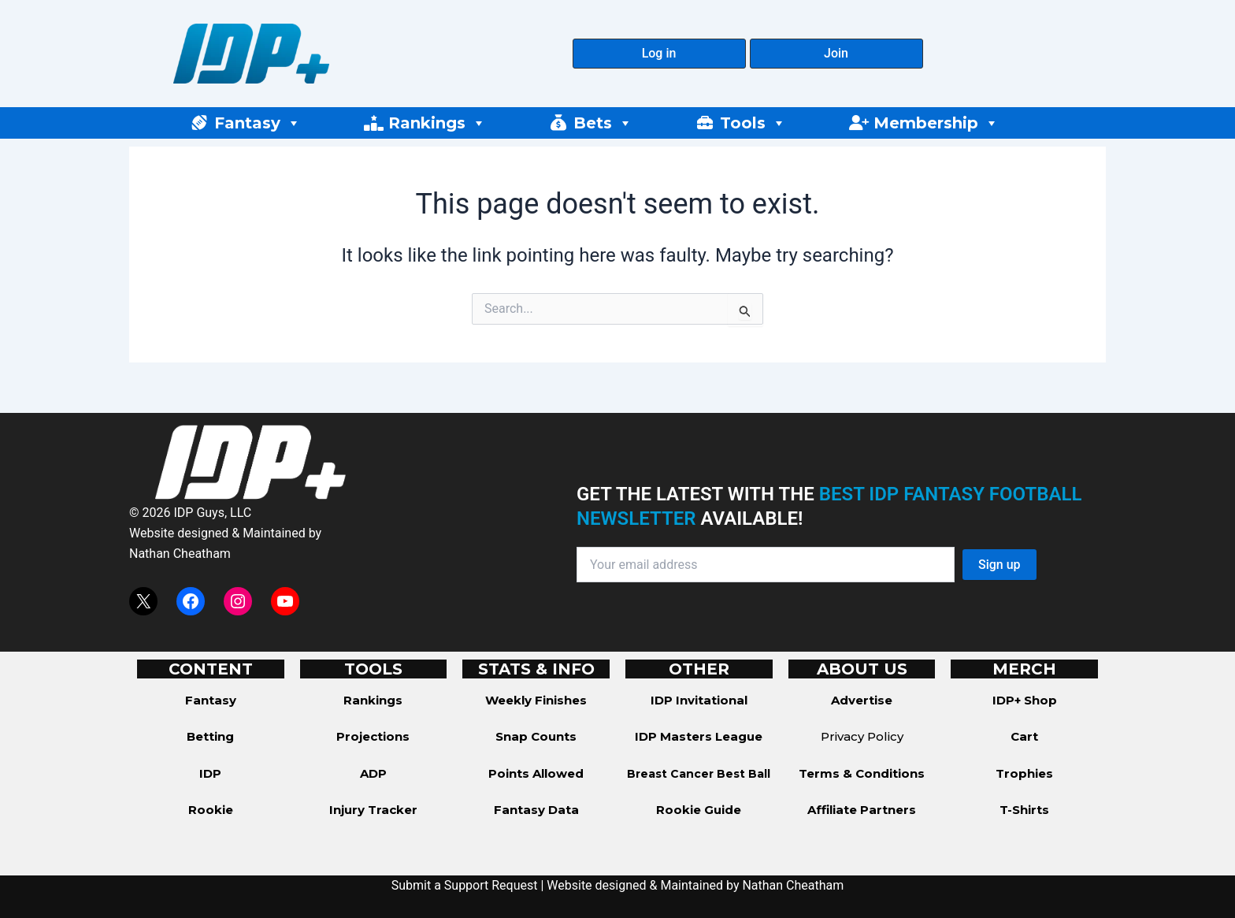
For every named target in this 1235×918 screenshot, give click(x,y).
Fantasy (257, 123)
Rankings (437, 123)
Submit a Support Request (464, 885)
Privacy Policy (862, 736)
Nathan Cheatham (180, 553)
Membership (936, 123)
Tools (753, 123)
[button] (659, 54)
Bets (602, 123)
